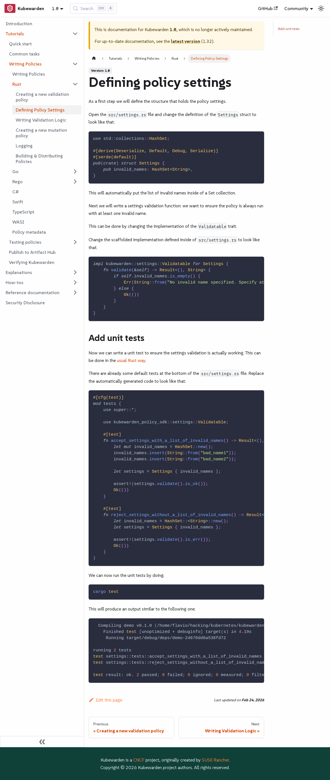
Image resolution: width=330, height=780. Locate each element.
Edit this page (105, 700)
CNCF (138, 760)
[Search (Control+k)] (93, 8)
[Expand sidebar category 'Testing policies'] (75, 242)
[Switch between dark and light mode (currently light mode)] (321, 8)
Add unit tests (288, 28)
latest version (185, 41)
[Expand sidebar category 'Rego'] (75, 181)
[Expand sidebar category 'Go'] (75, 171)
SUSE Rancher (215, 760)
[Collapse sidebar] (42, 741)
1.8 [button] (55, 8)
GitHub (268, 8)
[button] (41, 33)
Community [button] (296, 8)
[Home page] (94, 58)
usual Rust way (131, 360)
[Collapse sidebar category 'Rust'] (75, 84)
